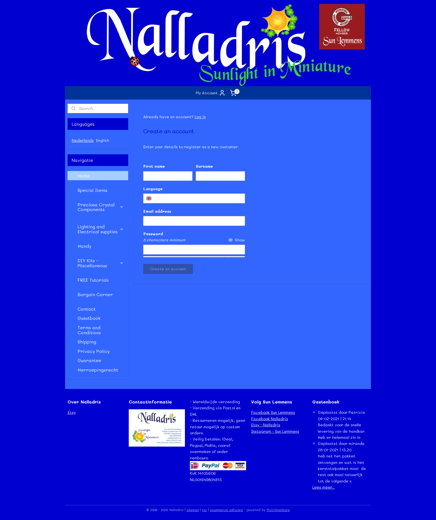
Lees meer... (323, 487)
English (102, 140)
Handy (84, 246)
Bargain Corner (95, 294)
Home (84, 176)
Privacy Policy (94, 351)
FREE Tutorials (93, 280)
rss (204, 510)
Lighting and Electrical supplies (101, 229)
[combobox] (194, 198)
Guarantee (89, 360)
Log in (199, 116)
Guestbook (89, 318)
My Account (211, 93)
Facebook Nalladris (269, 418)
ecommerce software (226, 510)
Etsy (72, 412)
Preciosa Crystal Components (101, 207)
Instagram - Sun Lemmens (275, 431)
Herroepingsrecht (98, 370)
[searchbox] (194, 198)
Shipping (87, 342)
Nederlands (83, 140)
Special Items (92, 190)
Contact (87, 309)
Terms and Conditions (89, 330)
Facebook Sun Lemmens (273, 412)
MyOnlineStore (278, 510)
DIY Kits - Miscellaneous (101, 262)
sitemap (193, 510)
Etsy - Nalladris (265, 424)
